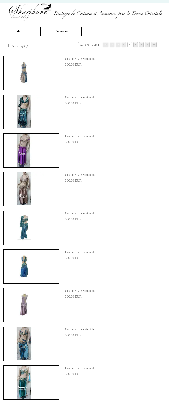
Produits (61, 31)
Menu (20, 31)
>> (154, 44)
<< (106, 44)
